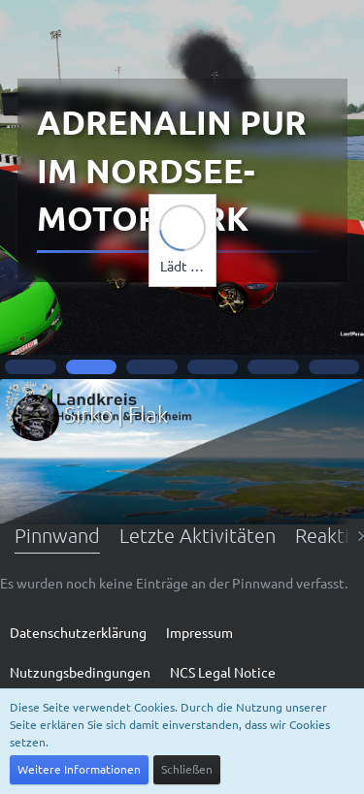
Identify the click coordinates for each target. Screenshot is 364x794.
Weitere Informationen (79, 769)
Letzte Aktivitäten (197, 535)
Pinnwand (57, 535)
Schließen (187, 769)
